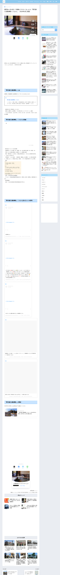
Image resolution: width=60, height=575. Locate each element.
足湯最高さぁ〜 (7, 234)
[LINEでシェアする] (27, 38)
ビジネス (31, 1)
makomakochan (7, 315)
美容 (56, 1)
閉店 (36, 492)
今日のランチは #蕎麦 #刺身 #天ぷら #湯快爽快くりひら (14, 313)
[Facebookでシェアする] (19, 38)
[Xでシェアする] (14, 38)
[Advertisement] (20, 53)
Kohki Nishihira (7, 236)
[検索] (56, 30)
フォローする (22, 485)
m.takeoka (7, 279)
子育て (50, 1)
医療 (47, 1)
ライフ (41, 1)
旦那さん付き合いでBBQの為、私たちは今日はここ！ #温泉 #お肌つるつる (17, 394)
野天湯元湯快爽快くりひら (26, 492)
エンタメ (19, 1)
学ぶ (53, 1)
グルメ (23, 1)
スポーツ (27, 1)
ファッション (36, 1)
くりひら (15, 492)
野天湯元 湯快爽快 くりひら (13, 99)
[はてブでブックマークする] (23, 38)
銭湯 (33, 492)
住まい (44, 1)
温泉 (19, 492)
